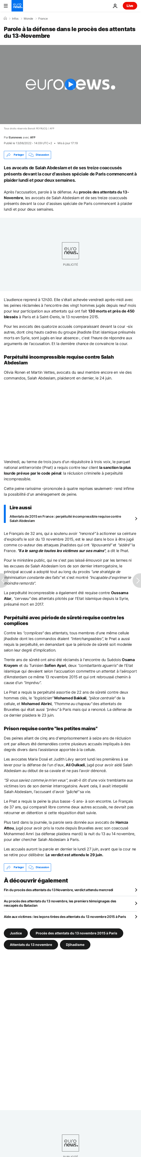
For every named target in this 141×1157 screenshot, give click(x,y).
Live (130, 6)
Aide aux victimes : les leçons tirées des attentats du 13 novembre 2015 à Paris (65, 917)
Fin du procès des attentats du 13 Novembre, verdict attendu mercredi (58, 890)
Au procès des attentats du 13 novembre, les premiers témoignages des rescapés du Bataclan (60, 903)
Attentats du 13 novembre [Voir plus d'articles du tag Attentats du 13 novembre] (31, 944)
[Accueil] (5, 18)
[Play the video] (70, 84)
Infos (15, 18)
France (43, 18)
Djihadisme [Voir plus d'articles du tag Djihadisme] (75, 944)
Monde (28, 18)
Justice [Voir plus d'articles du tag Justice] (16, 933)
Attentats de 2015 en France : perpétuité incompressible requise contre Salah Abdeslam (65, 518)
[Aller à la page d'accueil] (17, 5)
